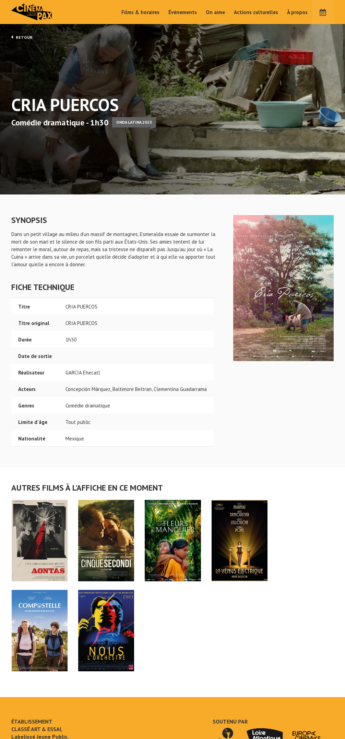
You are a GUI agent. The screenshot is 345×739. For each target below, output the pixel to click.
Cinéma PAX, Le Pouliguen (197, 709)
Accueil (128, 688)
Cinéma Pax (42, 12)
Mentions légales (30, 711)
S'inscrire (277, 713)
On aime (215, 12)
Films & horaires (140, 12)
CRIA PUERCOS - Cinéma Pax (29, 677)
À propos (297, 12)
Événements (182, 12)
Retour (22, 37)
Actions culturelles (256, 12)
